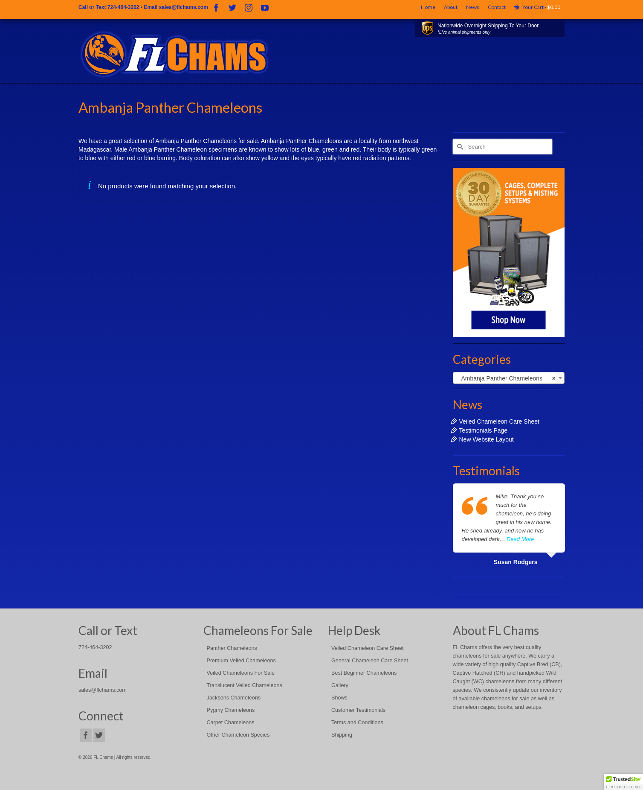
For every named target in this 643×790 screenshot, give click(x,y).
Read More (520, 539)
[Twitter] (232, 7)
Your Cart (537, 7)
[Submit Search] (459, 146)
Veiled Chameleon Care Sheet (499, 421)
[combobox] (509, 378)
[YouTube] (265, 7)
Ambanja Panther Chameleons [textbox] (506, 378)
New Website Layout (486, 439)
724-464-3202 (123, 7)
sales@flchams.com (183, 7)
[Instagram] (248, 7)
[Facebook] (216, 7)
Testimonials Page (483, 430)
